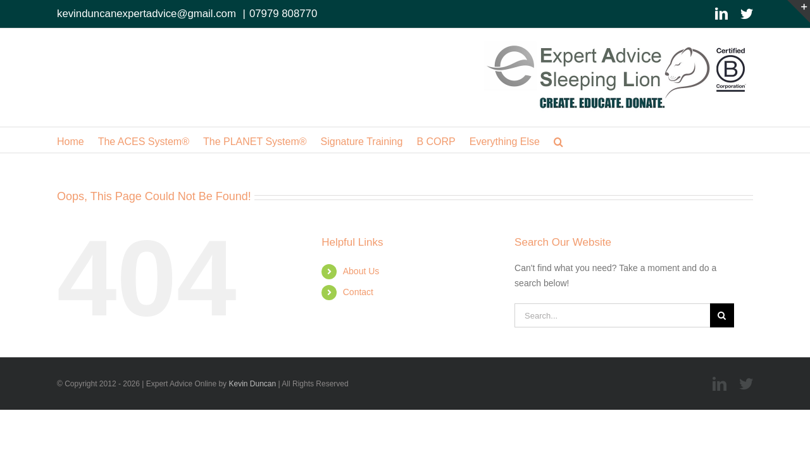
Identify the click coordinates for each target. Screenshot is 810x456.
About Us (361, 271)
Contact (358, 292)
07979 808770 (283, 14)
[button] (627, 140)
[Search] (722, 315)
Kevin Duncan (252, 383)
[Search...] (612, 315)
